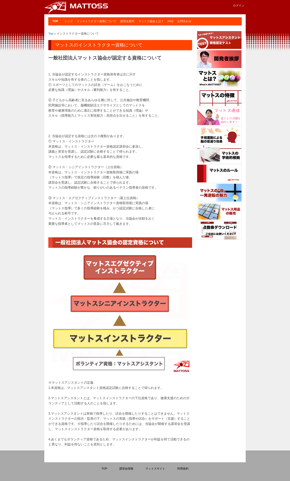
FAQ (170, 21)
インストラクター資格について (96, 21)
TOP (55, 21)
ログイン (238, 5)
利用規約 (182, 468)
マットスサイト (155, 468)
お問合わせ (184, 21)
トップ (68, 21)
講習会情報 (126, 468)
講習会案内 (127, 21)
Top (50, 33)
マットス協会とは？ (151, 21)
